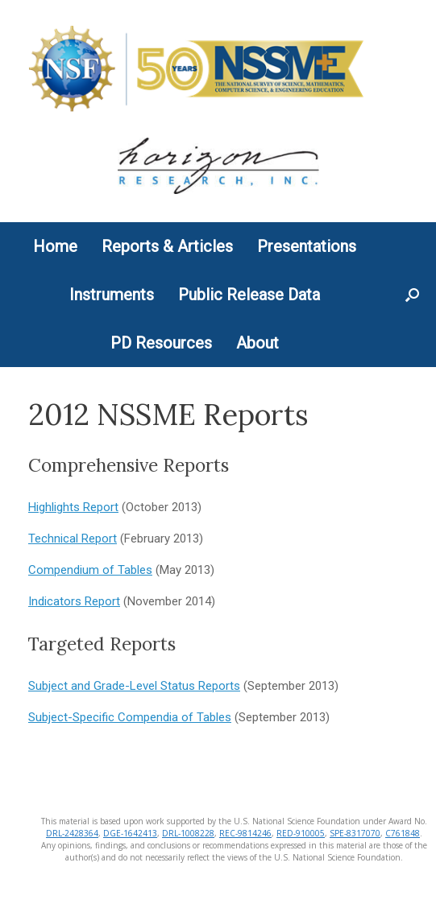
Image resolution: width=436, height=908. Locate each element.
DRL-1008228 (188, 833)
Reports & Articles (167, 246)
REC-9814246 (245, 833)
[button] (412, 294)
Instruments (111, 294)
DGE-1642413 (130, 833)
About (257, 343)
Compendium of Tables (90, 570)
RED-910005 (300, 833)
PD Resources (161, 343)
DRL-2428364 (72, 833)
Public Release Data (249, 294)
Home (55, 246)
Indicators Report (74, 601)
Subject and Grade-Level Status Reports (134, 686)
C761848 (402, 833)
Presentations (306, 246)
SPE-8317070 (355, 833)
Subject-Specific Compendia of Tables (129, 717)
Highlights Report (73, 507)
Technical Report (72, 538)
